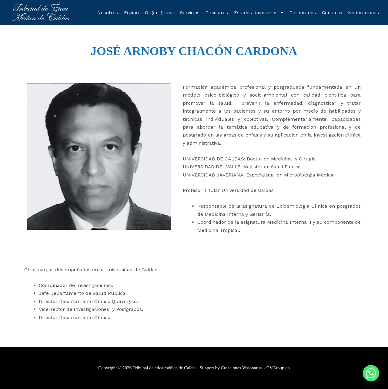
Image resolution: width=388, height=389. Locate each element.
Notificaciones (363, 12)
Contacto (332, 12)
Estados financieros (258, 12)
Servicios (189, 12)
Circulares (217, 12)
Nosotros (107, 12)
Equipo (131, 12)
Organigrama (159, 12)
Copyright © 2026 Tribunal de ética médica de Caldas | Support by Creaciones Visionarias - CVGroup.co (193, 367)
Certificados (302, 12)
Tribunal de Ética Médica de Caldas (40, 13)
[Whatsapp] (371, 373)
